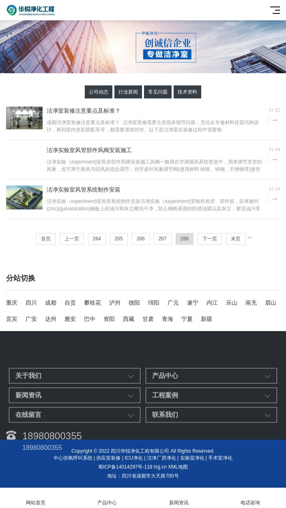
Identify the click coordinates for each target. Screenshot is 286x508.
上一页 (72, 239)
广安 (31, 319)
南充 (251, 302)
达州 (50, 319)
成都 (50, 302)
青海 (167, 319)
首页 (46, 239)
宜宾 (11, 319)
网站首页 (35, 498)
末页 (236, 239)
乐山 (231, 302)
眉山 (270, 302)
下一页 (209, 239)
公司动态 (98, 92)
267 (163, 239)
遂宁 (192, 302)
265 (119, 239)
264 (97, 239)
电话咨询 (250, 498)
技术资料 (187, 92)
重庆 (11, 302)
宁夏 (187, 319)
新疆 (206, 319)
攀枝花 (92, 302)
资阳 (109, 319)
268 (185, 239)
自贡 (70, 302)
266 (141, 239)
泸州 (114, 302)
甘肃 (148, 319)
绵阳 (153, 302)
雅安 (70, 319)
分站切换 (20, 278)
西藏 (128, 319)
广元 (173, 302)
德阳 (134, 302)
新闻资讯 (179, 498)
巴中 (89, 319)
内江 (212, 302)
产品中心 (107, 498)
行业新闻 (128, 92)
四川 (31, 302)
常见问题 (158, 92)
